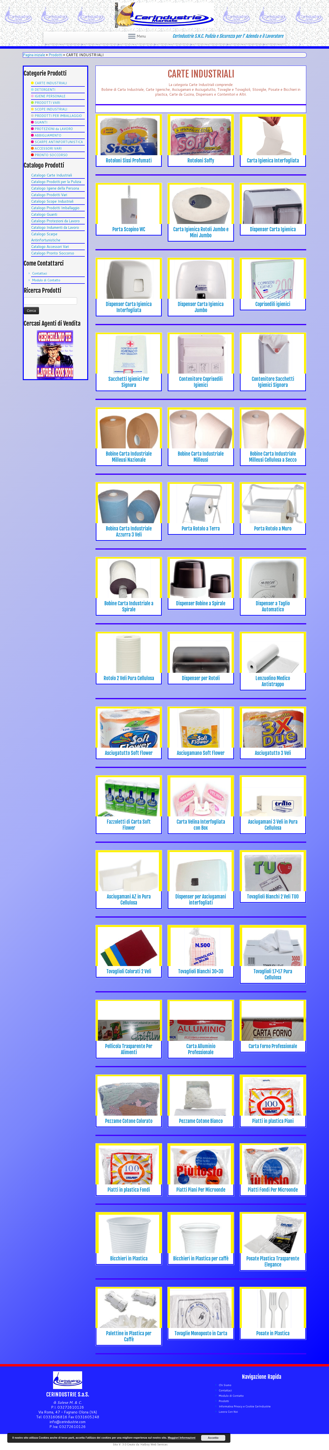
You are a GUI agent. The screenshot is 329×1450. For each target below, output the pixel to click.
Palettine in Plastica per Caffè (128, 1336)
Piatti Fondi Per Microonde (273, 1190)
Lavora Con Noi (228, 1412)
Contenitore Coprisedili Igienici (201, 382)
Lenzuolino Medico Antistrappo (273, 681)
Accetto (213, 1438)
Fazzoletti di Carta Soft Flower (129, 825)
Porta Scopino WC (128, 229)
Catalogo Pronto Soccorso (52, 253)
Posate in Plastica (273, 1333)
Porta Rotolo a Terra (201, 529)
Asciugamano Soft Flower (201, 753)
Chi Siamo (225, 1385)
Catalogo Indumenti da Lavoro (55, 227)
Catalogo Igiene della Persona (55, 188)
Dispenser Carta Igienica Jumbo (201, 307)
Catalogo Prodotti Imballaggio (55, 207)
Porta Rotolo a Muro (272, 529)
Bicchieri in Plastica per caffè (200, 1259)
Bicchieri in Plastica (129, 1259)
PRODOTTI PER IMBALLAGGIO (58, 116)
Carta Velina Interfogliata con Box (201, 825)
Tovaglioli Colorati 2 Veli (128, 971)
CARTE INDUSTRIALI (51, 83)
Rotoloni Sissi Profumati (129, 161)
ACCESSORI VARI (48, 148)
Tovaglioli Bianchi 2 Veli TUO (273, 897)
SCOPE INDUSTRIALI (51, 109)
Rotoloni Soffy (201, 161)
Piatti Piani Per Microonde (200, 1190)
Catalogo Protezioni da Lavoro (55, 220)
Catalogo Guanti (44, 214)
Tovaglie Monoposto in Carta (200, 1333)
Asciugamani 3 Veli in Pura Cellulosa (273, 825)
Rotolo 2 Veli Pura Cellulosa (129, 678)
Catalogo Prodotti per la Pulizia (56, 181)
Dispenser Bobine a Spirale (200, 603)
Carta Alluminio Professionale (200, 1049)
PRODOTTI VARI (47, 102)
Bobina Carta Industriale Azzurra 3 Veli (129, 532)
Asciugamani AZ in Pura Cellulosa (129, 900)
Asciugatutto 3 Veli (273, 753)
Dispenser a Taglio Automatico (273, 606)
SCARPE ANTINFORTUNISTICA (59, 142)
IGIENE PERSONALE (50, 96)
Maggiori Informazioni (181, 1437)
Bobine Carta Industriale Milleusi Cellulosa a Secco (273, 457)
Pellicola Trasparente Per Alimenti (128, 1049)
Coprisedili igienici (272, 304)
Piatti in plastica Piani (273, 1121)
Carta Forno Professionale (273, 1046)
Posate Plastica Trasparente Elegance (272, 1262)
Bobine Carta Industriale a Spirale (128, 606)
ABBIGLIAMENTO (48, 135)
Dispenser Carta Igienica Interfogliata (129, 307)
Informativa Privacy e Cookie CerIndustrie (245, 1406)
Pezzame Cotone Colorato (128, 1121)
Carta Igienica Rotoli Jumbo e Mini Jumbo (200, 232)
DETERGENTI (45, 89)
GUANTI (41, 122)
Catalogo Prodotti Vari (49, 194)
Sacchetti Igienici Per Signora (128, 382)
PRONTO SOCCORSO (51, 155)
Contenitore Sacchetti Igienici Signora (273, 382)
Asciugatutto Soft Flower (129, 753)
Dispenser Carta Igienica (273, 229)
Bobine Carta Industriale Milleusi (201, 457)
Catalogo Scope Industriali (52, 201)
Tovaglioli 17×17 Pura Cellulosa (272, 974)
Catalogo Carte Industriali (51, 175)
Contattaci (39, 273)
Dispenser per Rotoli (201, 678)
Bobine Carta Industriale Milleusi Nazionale (129, 457)
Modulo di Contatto (46, 280)
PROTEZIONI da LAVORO (54, 129)
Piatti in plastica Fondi (129, 1190)
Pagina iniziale (34, 54)
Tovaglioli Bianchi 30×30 (200, 971)
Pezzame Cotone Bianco (201, 1121)
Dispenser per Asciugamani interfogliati (200, 900)
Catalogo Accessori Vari (50, 246)
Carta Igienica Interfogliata (273, 161)
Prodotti (55, 54)
